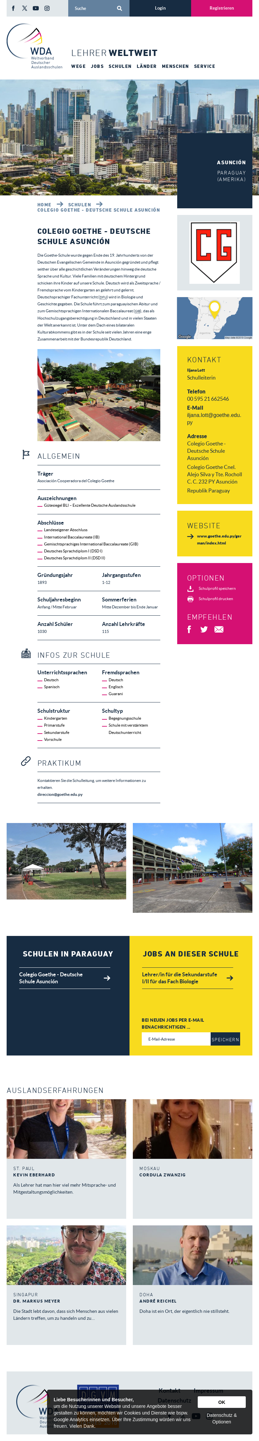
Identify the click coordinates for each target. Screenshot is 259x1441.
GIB (138, 311)
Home (44, 204)
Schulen (79, 204)
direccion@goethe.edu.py (59, 794)
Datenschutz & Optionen (222, 1418)
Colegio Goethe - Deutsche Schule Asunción (98, 210)
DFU (104, 297)
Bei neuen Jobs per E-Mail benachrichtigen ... (173, 1023)
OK (221, 1402)
